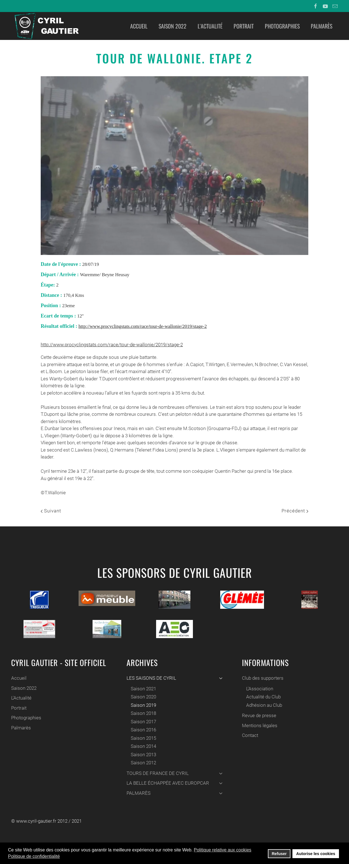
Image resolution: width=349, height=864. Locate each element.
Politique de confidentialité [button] (34, 856)
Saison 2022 (172, 26)
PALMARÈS (173, 793)
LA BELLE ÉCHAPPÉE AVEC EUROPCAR (173, 783)
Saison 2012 (142, 762)
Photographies (282, 26)
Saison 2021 (142, 688)
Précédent (295, 511)
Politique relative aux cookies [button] (222, 850)
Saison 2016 (142, 729)
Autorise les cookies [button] (315, 853)
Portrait (244, 26)
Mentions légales (258, 725)
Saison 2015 (142, 738)
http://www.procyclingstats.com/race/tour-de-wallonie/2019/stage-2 (142, 326)
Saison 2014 (142, 746)
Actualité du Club (262, 697)
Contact (249, 735)
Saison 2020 (142, 697)
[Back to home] (46, 26)
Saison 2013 (142, 754)
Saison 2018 (142, 713)
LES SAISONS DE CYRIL (173, 678)
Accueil (138, 26)
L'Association (258, 688)
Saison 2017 (142, 721)
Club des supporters (261, 678)
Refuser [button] (279, 853)
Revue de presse (258, 715)
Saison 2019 (142, 705)
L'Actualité (210, 26)
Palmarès (321, 26)
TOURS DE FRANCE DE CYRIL (173, 773)
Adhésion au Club (263, 705)
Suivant (51, 511)
